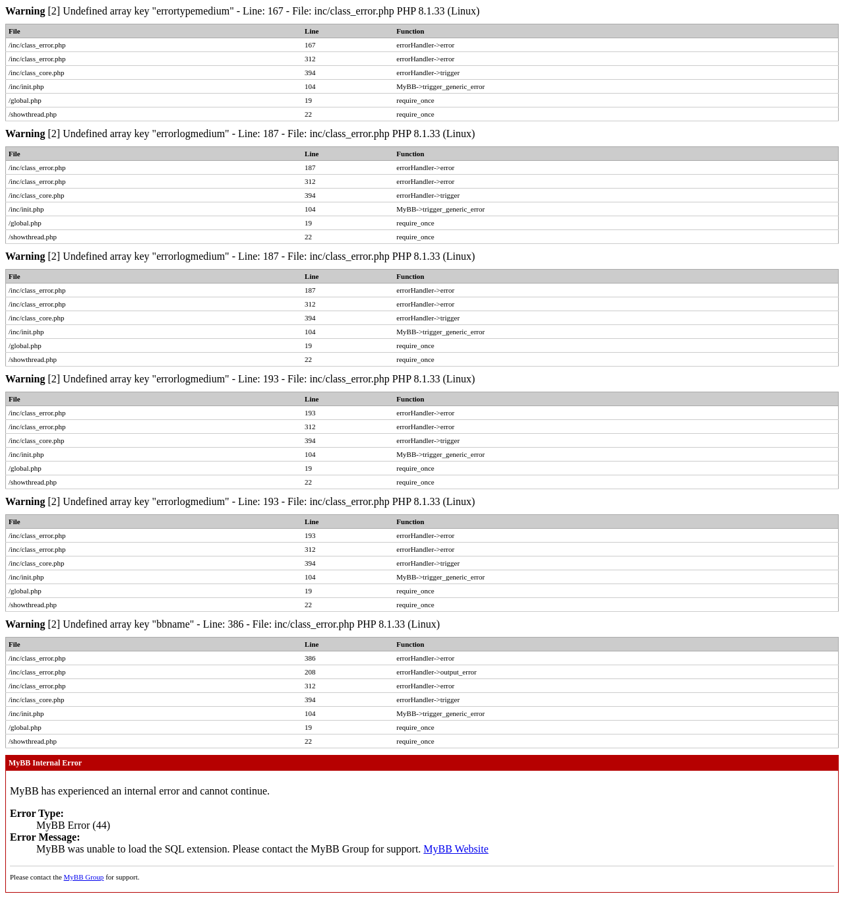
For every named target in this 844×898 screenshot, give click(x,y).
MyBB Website (455, 848)
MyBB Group (84, 877)
